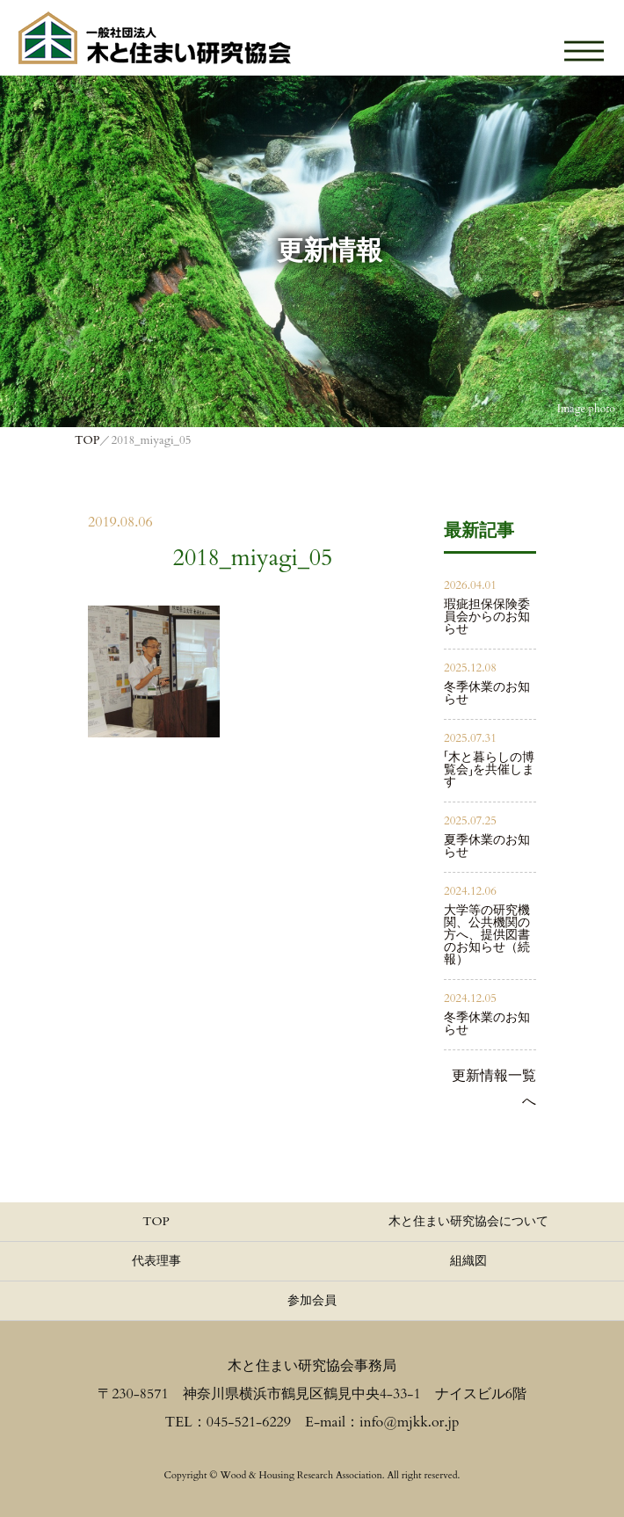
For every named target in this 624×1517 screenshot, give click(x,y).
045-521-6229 (249, 1422)
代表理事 (156, 1260)
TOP (156, 1221)
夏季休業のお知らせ (487, 845)
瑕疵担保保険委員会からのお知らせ (487, 616)
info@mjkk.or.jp (409, 1422)
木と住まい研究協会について (468, 1221)
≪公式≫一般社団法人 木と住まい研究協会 (155, 38)
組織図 (468, 1260)
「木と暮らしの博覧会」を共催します (489, 769)
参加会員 (312, 1300)
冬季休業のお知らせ (487, 693)
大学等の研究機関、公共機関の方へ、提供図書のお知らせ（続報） (487, 935)
